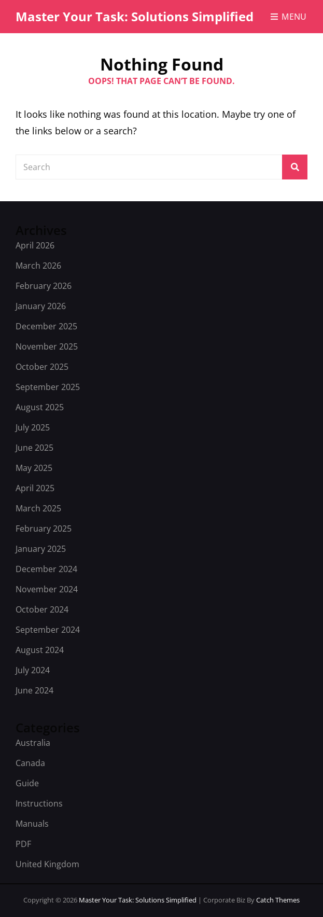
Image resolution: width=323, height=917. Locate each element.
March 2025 (38, 508)
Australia (33, 742)
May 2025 (34, 468)
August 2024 (40, 650)
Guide (27, 783)
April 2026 (35, 245)
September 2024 (48, 629)
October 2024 (42, 609)
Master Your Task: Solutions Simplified (135, 16)
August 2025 (40, 407)
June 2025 (34, 447)
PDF (23, 844)
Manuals (32, 823)
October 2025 (42, 366)
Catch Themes (278, 900)
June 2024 (34, 690)
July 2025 (33, 427)
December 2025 (46, 326)
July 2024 (33, 670)
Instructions (39, 803)
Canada (30, 763)
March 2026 (38, 265)
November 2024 (47, 589)
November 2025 (47, 346)
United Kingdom (47, 864)
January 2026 (41, 306)
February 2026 (44, 285)
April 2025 (35, 488)
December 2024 (46, 569)
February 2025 (44, 528)
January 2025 (41, 548)
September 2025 (48, 387)
